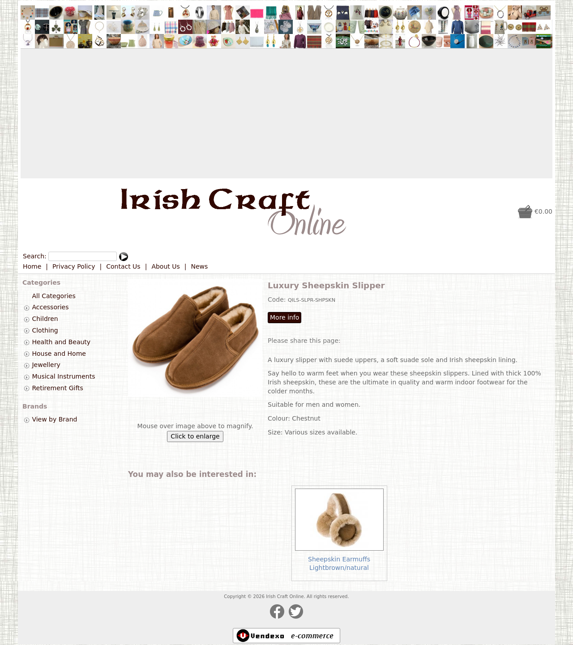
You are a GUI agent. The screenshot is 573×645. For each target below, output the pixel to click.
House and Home (59, 353)
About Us (165, 266)
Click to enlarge (195, 436)
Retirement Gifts (57, 388)
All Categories (53, 295)
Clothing (45, 330)
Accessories (50, 307)
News (199, 266)
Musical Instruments (63, 376)
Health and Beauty (61, 342)
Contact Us (123, 266)
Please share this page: (304, 340)
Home (32, 266)
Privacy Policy (73, 266)
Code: (278, 299)
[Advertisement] (286, 113)
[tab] (26, 307)
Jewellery (46, 365)
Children (45, 318)
